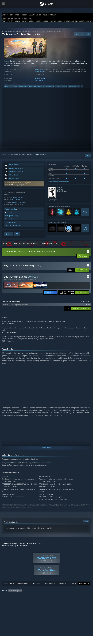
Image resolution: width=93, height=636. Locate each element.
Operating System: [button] (8, 599)
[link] (66, 294)
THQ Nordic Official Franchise (31, 33)
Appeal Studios (40, 80)
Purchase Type (22, 588)
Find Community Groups (13, 227)
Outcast (14, 203)
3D (78, 87)
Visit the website (11, 210)
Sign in (4, 156)
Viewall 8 (85, 229)
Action (6, 87)
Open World (13, 87)
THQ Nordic (39, 82)
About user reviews (8, 547)
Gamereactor (11, 325)
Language (36, 588)
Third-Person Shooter (25, 87)
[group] (46, 597)
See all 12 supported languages (58, 182)
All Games (5, 33)
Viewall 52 (85, 213)
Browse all (85, 303)
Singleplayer (72, 87)
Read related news (11, 220)
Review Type (7, 588)
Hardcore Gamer (11, 334)
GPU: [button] (29, 599)
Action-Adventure (39, 87)
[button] (24, 185)
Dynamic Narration (61, 87)
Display (71, 588)
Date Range (49, 588)
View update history (11, 217)
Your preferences (22, 547)
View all (86, 522)
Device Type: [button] (39, 599)
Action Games (15, 33)
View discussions (10, 224)
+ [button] (81, 87)
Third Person (50, 87)
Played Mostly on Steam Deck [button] (74, 595)
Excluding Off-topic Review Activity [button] (38, 595)
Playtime (61, 588)
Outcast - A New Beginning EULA (15, 186)
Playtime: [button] (57, 595)
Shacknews (10, 342)
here (42, 530)
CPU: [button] (21, 599)
